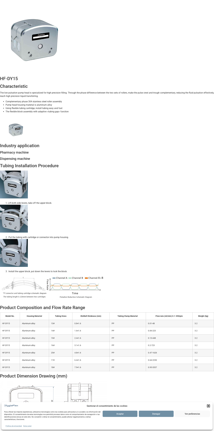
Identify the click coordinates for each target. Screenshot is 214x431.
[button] (208, 406)
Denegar (156, 414)
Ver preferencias (192, 414)
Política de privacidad (14, 426)
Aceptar (120, 414)
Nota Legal (27, 426)
